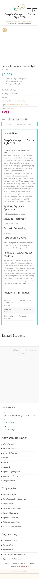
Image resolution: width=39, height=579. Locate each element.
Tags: (3, 105)
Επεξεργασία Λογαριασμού (14, 554)
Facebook (17, 268)
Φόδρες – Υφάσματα (11, 476)
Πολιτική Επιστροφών (12, 508)
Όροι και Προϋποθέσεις (12, 527)
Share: (4, 119)
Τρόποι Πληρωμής (10, 513)
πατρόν (12, 105)
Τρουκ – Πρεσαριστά (11, 472)
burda (7, 105)
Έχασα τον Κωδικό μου (12, 559)
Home (8, 22)
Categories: (5, 101)
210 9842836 (9, 423)
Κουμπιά (6, 467)
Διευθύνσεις (8, 550)
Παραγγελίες (8, 545)
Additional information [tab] (23, 124)
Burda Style (10, 108)
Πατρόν (30, 22)
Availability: (5, 94)
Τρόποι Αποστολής (10, 518)
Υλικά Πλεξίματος (10, 453)
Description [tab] (8, 124)
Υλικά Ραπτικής (22, 22)
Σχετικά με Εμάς (9, 495)
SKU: (3, 90)
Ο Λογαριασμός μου (11, 541)
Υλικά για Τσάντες (10, 449)
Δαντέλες (6, 458)
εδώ (32, 248)
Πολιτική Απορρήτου (11, 522)
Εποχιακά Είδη (9, 481)
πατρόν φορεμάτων (22, 105)
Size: (3, 97)
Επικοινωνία (8, 504)
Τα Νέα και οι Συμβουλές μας (15, 499)
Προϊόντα (14, 22)
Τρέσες (6, 462)
